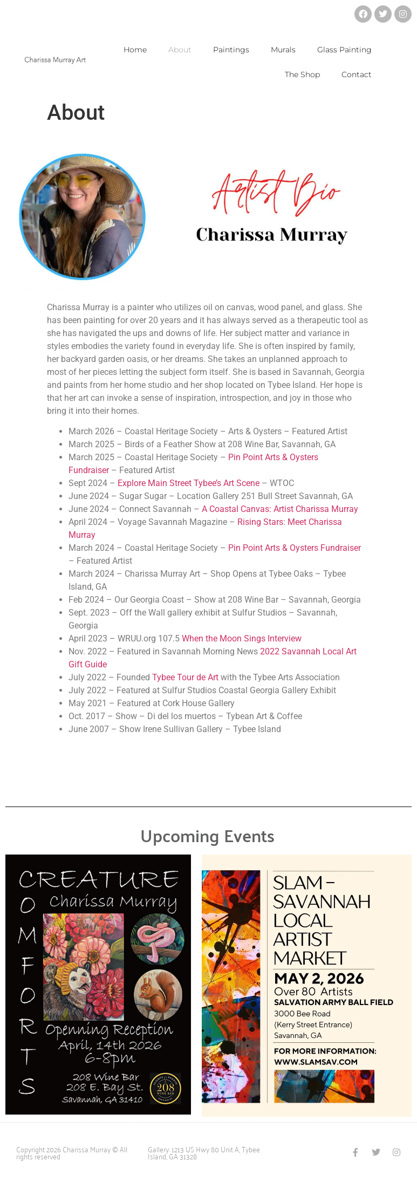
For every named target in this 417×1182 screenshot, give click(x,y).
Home (135, 49)
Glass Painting (344, 49)
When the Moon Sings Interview (242, 638)
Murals (283, 49)
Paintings (231, 49)
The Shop (302, 74)
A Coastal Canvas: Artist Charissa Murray (281, 509)
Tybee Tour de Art (185, 677)
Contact (356, 74)
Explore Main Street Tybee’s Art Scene (188, 483)
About (180, 49)
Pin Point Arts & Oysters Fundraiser (294, 548)
